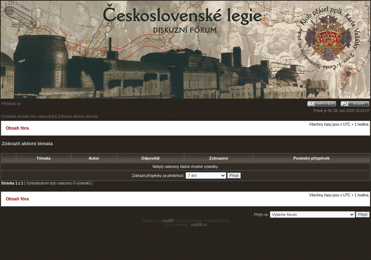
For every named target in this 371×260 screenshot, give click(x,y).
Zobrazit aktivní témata (78, 116)
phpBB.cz (199, 225)
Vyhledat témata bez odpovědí (27, 116)
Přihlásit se (11, 103)
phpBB (168, 221)
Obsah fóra (17, 128)
